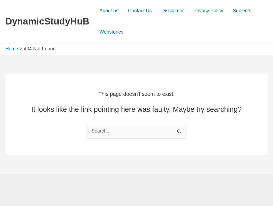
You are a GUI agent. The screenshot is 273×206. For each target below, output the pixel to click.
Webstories (111, 32)
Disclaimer (172, 10)
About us (108, 10)
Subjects (242, 10)
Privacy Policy (208, 10)
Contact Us (140, 10)
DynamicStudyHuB (47, 21)
